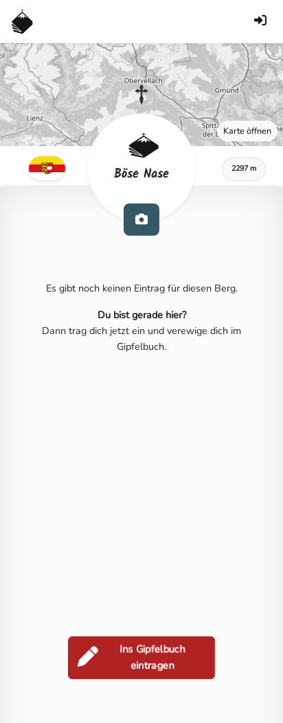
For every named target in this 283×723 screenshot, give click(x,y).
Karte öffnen (247, 131)
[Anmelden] (260, 22)
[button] (141, 94)
